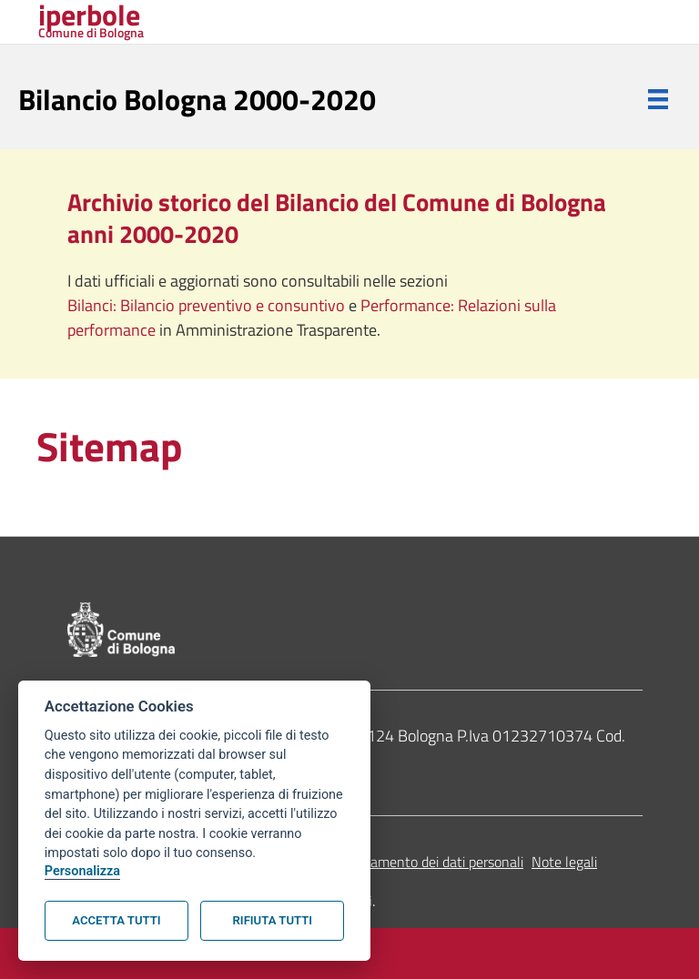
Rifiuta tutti (272, 920)
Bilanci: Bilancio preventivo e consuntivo (208, 305)
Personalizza (82, 871)
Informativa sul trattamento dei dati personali (385, 862)
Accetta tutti (116, 920)
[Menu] (658, 99)
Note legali (564, 862)
